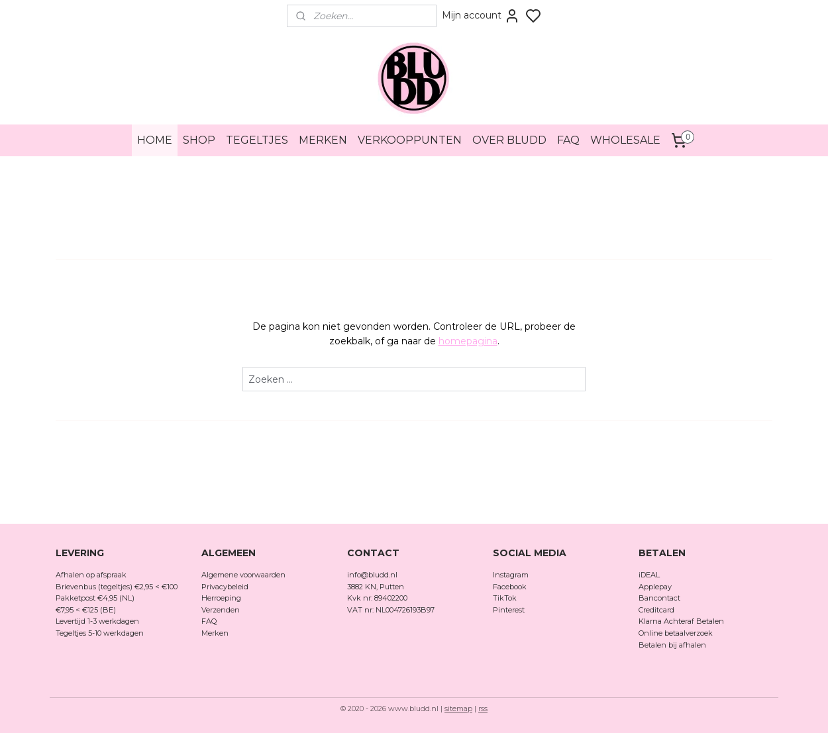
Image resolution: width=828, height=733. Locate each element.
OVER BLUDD (509, 140)
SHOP (199, 140)
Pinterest (509, 609)
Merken (215, 633)
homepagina (468, 341)
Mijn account (481, 16)
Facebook (511, 586)
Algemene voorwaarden (243, 574)
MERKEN (323, 140)
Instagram (511, 574)
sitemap (458, 708)
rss (483, 708)
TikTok (505, 598)
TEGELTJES (257, 140)
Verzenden (220, 609)
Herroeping (221, 598)
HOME (154, 140)
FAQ (568, 140)
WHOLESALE (625, 140)
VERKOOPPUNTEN (410, 140)
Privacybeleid (224, 586)
